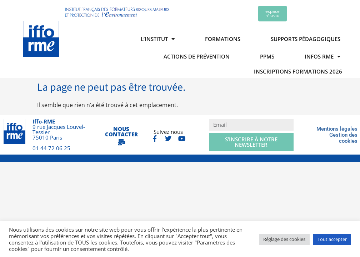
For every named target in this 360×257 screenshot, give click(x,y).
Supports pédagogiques (305, 38)
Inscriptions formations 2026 (298, 71)
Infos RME (322, 56)
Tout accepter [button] (332, 239)
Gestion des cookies (343, 138)
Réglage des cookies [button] (284, 239)
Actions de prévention (197, 56)
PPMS (267, 56)
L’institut (158, 39)
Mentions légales (337, 129)
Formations (222, 38)
